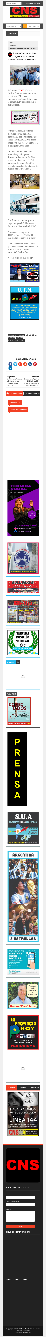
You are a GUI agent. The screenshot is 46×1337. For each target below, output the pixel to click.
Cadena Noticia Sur (26, 1329)
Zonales (13, 45)
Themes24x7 (26, 1332)
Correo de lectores (16, 335)
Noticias (11, 338)
